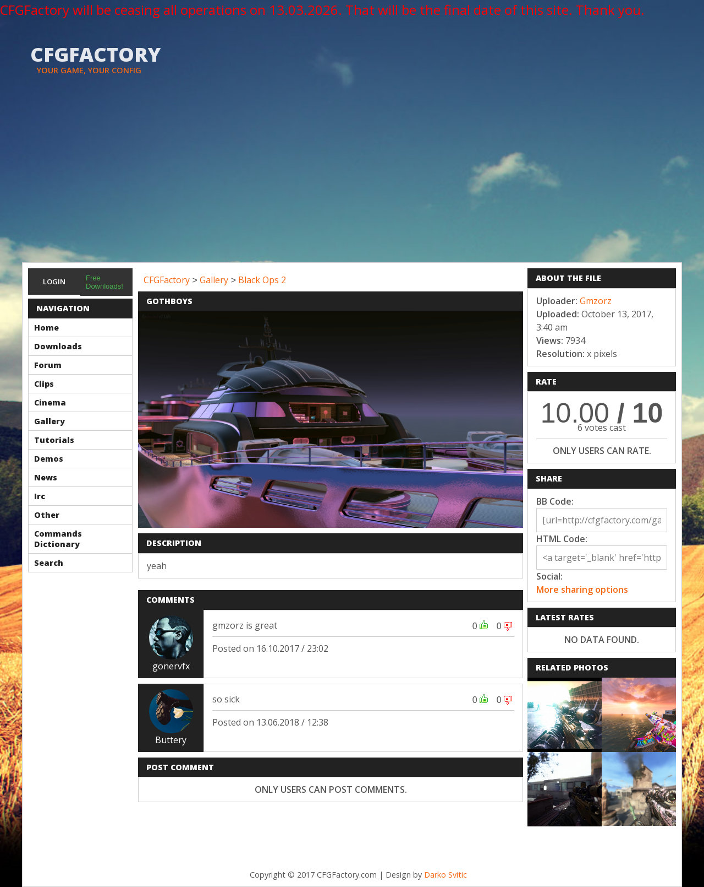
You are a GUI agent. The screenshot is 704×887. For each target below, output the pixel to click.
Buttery (170, 740)
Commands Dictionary (58, 538)
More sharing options (582, 589)
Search (48, 563)
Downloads (58, 346)
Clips (44, 383)
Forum (48, 365)
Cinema (50, 402)
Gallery (49, 421)
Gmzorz (596, 301)
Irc (39, 496)
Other (46, 515)
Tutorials (54, 440)
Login (54, 281)
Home (46, 327)
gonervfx (171, 666)
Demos (48, 458)
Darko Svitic (445, 874)
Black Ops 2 (262, 280)
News (45, 477)
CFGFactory (167, 280)
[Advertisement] (352, 179)
